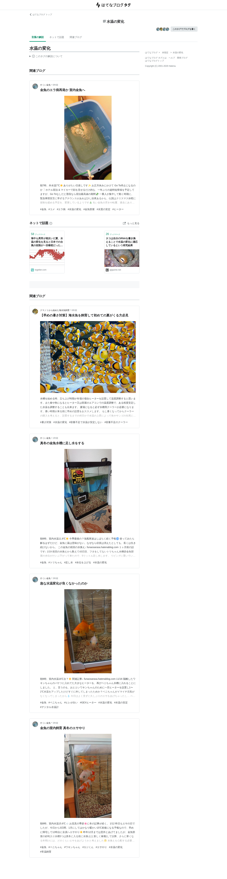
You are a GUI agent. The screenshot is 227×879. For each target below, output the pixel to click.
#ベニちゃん (55, 702)
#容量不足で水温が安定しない (85, 422)
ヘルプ (172, 58)
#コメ (52, 209)
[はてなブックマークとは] (50, 223)
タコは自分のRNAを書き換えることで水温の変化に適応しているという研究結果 (122, 242)
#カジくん (88, 847)
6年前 (55, 85)
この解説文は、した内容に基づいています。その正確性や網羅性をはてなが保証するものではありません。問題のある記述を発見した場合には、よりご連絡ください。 (46, 56)
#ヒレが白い (71, 702)
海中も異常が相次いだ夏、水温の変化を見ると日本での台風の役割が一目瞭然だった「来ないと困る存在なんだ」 (47, 242)
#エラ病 (61, 209)
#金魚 (43, 209)
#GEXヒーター (88, 702)
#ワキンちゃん (72, 847)
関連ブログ (76, 37)
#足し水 (68, 562)
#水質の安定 (103, 209)
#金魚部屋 (89, 209)
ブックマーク (38, 234)
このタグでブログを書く (184, 29)
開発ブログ (182, 58)
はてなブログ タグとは (156, 58)
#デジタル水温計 (49, 707)
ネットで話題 (56, 37)
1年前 (55, 438)
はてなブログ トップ (40, 14)
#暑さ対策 (45, 422)
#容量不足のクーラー (116, 422)
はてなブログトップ (154, 61)
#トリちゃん (55, 562)
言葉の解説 (38, 37)
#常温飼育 (45, 851)
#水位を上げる (83, 562)
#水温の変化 (74, 209)
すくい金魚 (45, 85)
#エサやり (101, 847)
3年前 (55, 578)
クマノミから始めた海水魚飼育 (55, 310)
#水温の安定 (121, 702)
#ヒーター (118, 209)
